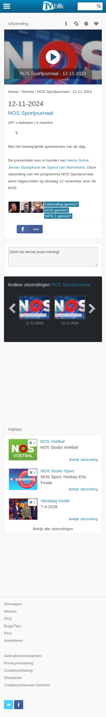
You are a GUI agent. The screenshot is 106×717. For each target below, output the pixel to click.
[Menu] (7, 6)
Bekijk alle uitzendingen (53, 529)
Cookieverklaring (18, 670)
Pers (8, 633)
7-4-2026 (49, 506)
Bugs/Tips (12, 626)
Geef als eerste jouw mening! (53, 257)
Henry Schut (77, 160)
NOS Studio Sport (57, 470)
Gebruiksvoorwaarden (23, 656)
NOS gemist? (56, 210)
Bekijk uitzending (83, 459)
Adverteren (13, 640)
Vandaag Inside (55, 500)
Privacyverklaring (18, 663)
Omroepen (13, 604)
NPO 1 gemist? (58, 216)
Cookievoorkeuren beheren (27, 685)
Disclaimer (13, 678)
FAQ (8, 619)
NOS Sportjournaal (30, 113)
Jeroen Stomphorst (24, 167)
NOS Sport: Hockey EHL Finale (64, 479)
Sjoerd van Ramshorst (66, 167)
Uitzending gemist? (61, 204)
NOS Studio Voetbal (59, 447)
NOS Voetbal (52, 441)
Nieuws (10, 611)
